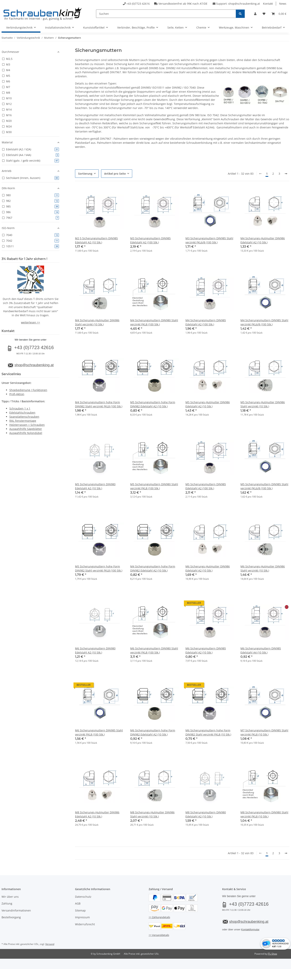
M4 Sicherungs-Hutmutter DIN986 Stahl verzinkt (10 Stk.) (97, 322)
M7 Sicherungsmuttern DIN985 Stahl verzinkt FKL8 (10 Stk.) (264, 732)
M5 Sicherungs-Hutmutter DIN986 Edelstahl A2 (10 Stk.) (207, 404)
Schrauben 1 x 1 (19, 408)
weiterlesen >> (30, 322)
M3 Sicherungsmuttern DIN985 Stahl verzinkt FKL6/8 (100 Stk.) (209, 240)
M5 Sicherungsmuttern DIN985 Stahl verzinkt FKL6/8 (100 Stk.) (264, 486)
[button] (255, 13)
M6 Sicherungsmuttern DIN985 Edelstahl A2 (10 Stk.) (205, 650)
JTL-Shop (272, 953)
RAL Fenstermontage (22, 421)
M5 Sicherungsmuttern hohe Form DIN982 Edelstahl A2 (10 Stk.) (152, 404)
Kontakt (268, 3)
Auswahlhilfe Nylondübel (25, 433)
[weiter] (285, 173)
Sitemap (80, 910)
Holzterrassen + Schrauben (27, 425)
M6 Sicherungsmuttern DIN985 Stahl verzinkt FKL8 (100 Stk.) (99, 732)
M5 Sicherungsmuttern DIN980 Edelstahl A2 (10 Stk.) (95, 486)
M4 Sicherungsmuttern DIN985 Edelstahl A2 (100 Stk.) (205, 322)
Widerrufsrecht (85, 924)
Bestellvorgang (11, 917)
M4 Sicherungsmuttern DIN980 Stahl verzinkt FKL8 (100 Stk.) (154, 322)
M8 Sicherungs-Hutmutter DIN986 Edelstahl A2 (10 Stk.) (97, 814)
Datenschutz (83, 896)
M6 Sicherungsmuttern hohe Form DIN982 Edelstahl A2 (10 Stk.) (152, 732)
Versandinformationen (16, 910)
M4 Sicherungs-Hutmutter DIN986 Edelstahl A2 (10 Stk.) (262, 240)
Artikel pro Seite (115, 173)
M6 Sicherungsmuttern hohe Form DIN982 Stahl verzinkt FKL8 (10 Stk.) (208, 732)
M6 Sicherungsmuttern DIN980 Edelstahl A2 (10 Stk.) (95, 650)
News (282, 3)
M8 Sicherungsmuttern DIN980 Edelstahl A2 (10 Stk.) (205, 814)
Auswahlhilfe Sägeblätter (25, 429)
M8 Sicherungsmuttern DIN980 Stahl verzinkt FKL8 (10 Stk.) (264, 814)
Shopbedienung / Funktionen (28, 390)
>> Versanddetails (159, 935)
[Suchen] (166, 14)
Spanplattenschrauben (24, 416)
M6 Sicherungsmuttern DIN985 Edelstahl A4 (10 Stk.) (260, 650)
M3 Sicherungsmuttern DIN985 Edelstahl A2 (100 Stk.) (150, 240)
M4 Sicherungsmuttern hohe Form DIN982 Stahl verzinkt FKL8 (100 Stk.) (98, 404)
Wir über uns (10, 896)
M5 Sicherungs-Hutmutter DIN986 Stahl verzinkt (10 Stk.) (262, 404)
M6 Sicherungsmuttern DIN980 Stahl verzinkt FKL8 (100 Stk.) (154, 650)
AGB (77, 903)
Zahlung (7, 903)
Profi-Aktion (16, 394)
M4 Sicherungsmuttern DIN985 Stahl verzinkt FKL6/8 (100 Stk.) (264, 322)
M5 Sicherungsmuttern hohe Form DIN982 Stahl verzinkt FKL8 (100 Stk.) (98, 568)
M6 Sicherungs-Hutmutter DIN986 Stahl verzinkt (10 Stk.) (262, 568)
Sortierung (85, 173)
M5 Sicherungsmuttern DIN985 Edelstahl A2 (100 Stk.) (205, 486)
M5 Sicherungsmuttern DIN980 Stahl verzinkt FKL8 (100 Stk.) (154, 486)
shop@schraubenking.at (244, 3)
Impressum (82, 917)
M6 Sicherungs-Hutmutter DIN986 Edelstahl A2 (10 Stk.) (207, 568)
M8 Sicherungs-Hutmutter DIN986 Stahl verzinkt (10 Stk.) (152, 814)
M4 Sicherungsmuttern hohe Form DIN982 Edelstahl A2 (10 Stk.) (152, 568)
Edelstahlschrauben (22, 412)
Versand (49, 944)
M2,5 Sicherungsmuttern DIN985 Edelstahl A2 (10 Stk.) (96, 240)
